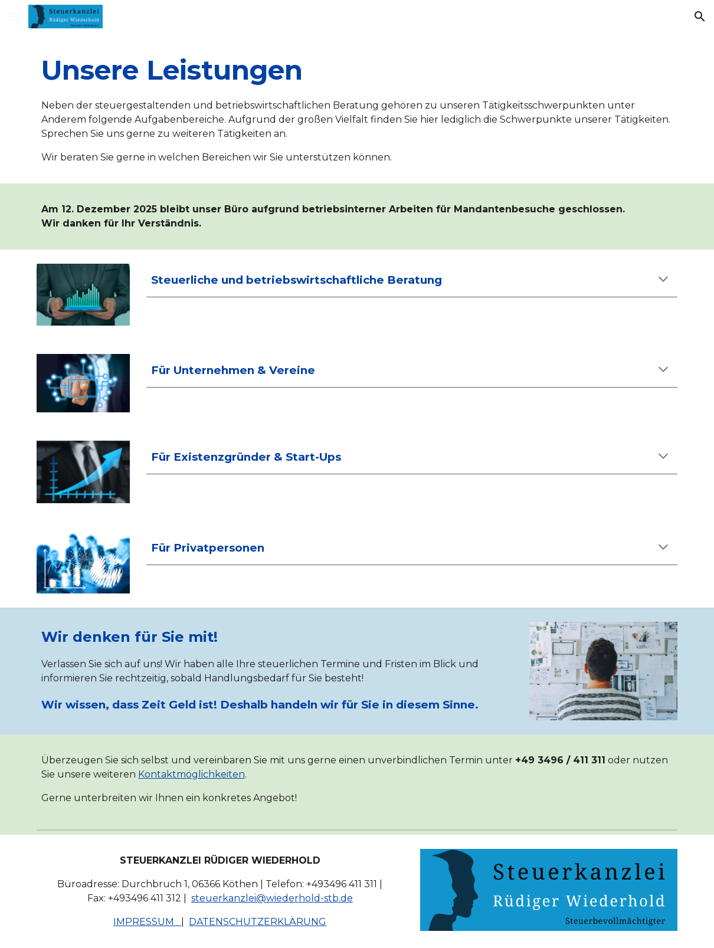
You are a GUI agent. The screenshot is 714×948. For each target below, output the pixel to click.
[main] (357, 108)
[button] (14, 16)
